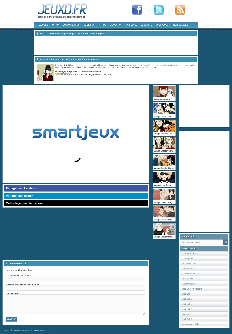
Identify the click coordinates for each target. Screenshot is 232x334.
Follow (158, 9)
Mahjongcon (187, 258)
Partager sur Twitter (19, 195)
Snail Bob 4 (187, 309)
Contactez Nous (21, 330)
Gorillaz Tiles (187, 279)
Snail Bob (186, 294)
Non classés (180, 25)
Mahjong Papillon (189, 253)
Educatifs (146, 25)
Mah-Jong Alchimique (191, 324)
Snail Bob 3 (187, 304)
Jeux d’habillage (57, 33)
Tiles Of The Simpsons (192, 289)
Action (55, 25)
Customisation (71, 25)
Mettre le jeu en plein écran (24, 203)
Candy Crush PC (189, 268)
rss (180, 9)
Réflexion (89, 25)
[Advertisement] (116, 45)
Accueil (43, 25)
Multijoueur (162, 25)
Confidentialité (41, 330)
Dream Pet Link (189, 263)
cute (129, 67)
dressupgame (151, 67)
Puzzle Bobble (188, 284)
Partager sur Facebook (21, 188)
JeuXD (43, 33)
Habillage (131, 25)
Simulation (116, 25)
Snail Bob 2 (187, 319)
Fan (137, 9)
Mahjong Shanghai (190, 274)
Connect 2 (186, 314)
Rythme (102, 25)
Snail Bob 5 (187, 299)
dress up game (138, 67)
